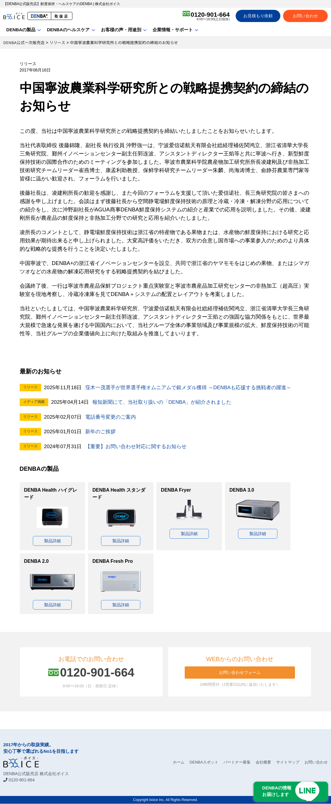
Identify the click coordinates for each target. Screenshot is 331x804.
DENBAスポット (203, 762)
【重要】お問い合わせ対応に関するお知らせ (136, 446)
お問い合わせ (305, 15)
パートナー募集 (237, 762)
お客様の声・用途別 (121, 29)
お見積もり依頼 (258, 15)
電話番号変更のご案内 (110, 417)
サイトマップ (287, 762)
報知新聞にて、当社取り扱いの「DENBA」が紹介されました (161, 402)
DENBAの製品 (20, 29)
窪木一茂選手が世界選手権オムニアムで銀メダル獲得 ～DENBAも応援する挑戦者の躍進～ (188, 387)
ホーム (178, 762)
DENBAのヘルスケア (68, 29)
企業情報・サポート (173, 29)
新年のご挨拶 (100, 431)
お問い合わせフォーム (240, 672)
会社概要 (263, 762)
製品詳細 (52, 540)
